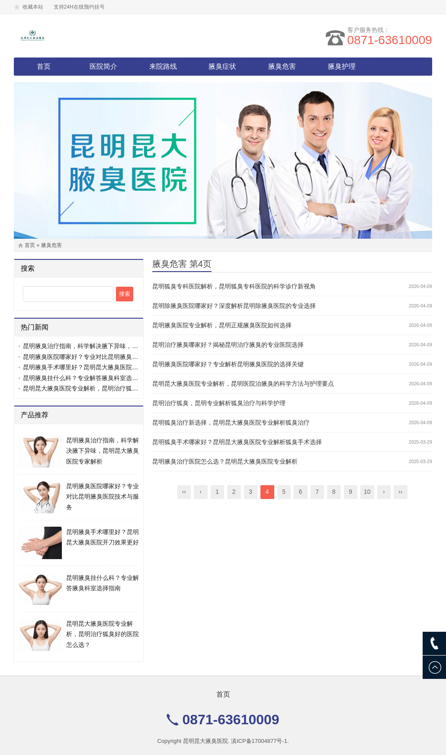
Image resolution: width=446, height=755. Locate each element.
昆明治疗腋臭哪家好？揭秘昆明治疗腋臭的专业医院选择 (228, 344)
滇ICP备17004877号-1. (260, 741)
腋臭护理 (342, 66)
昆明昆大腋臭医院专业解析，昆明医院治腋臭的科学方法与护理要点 (243, 383)
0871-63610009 (389, 40)
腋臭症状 (222, 66)
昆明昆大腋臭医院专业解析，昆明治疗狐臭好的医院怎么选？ (104, 388)
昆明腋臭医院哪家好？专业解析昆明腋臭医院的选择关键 (228, 364)
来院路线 (163, 66)
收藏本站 (32, 7)
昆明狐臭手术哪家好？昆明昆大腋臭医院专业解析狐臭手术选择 (237, 441)
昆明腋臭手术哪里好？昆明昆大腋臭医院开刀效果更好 (95, 367)
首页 (44, 66)
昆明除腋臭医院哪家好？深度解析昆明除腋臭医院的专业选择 (234, 305)
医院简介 (103, 66)
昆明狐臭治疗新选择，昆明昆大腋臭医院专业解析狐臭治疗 (231, 422)
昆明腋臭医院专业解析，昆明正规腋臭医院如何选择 (222, 325)
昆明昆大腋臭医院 (205, 741)
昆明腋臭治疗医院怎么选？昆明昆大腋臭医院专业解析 (225, 461)
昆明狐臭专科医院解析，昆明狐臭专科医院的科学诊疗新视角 (234, 286)
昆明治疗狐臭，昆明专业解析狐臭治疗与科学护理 (219, 403)
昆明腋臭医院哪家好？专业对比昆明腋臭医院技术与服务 (98, 356)
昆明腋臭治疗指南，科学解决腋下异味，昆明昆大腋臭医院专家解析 (114, 345)
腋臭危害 (282, 66)
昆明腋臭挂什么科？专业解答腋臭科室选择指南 (86, 377)
